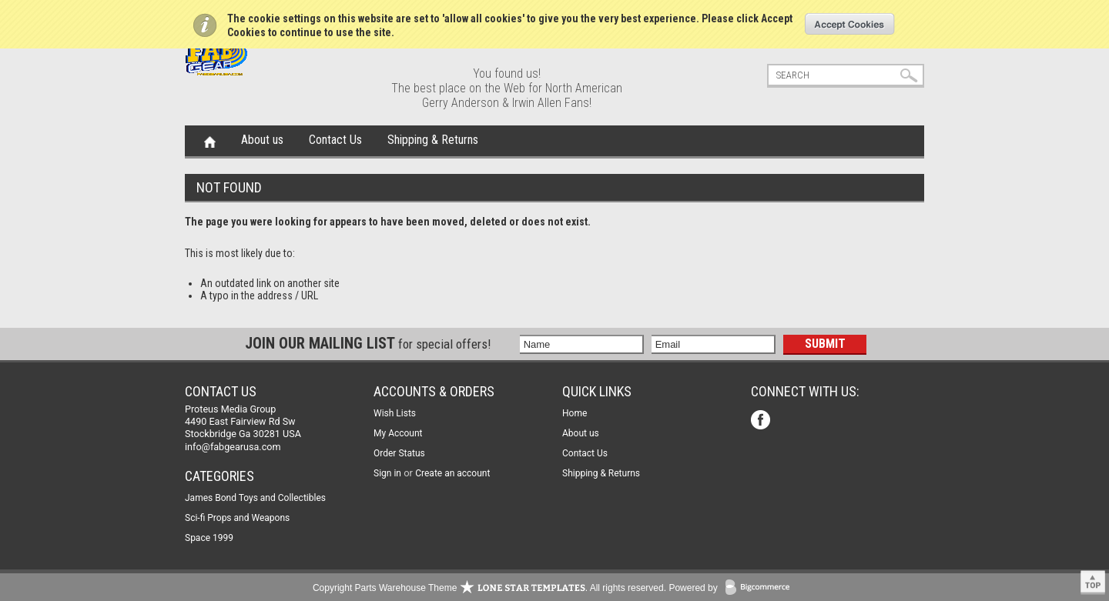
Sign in (387, 473)
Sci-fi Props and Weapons (237, 518)
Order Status (399, 453)
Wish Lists (395, 413)
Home (210, 140)
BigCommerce (760, 588)
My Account (398, 433)
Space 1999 (209, 538)
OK (850, 24)
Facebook (762, 421)
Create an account (452, 473)
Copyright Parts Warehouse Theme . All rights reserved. (489, 588)
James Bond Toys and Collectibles (255, 497)
